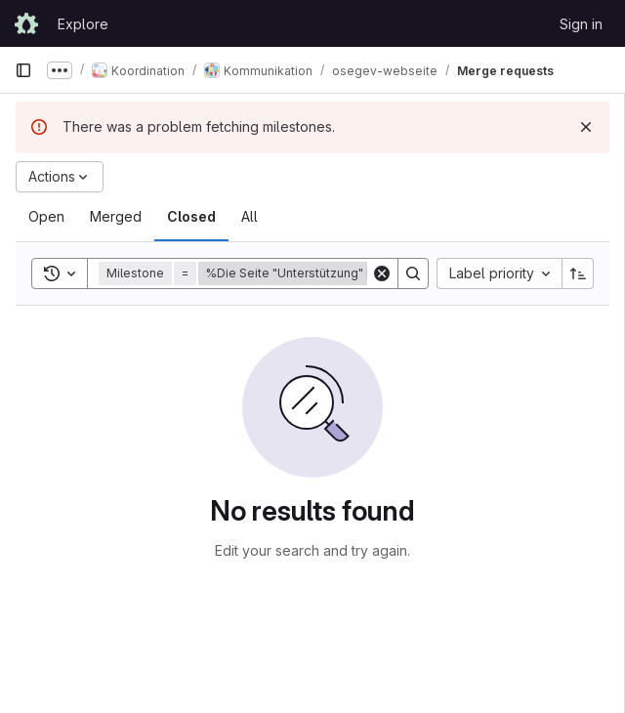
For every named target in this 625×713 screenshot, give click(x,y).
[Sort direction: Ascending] (578, 273)
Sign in (581, 24)
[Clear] (382, 273)
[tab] (46, 216)
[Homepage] (26, 23)
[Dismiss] (586, 127)
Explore (83, 24)
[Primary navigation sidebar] (23, 70)
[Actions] (60, 176)
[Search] (413, 273)
